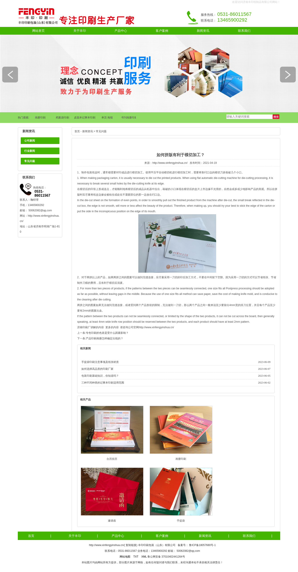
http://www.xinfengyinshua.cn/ (169, 162)
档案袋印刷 (63, 117)
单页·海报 (108, 117)
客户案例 (162, 30)
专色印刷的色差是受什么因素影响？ (107, 332)
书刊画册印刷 (130, 117)
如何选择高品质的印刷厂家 (97, 368)
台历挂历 (112, 458)
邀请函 (112, 520)
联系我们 (244, 30)
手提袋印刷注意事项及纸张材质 (100, 362)
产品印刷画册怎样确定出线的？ (104, 338)
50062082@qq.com (40, 210)
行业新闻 (29, 150)
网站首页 (38, 30)
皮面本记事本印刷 (85, 117)
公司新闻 (29, 140)
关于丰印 (79, 30)
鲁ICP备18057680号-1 (202, 545)
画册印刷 (41, 117)
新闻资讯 (203, 30)
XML (144, 556)
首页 (77, 131)
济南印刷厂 (84, 327)
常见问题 (29, 161)
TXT (135, 556)
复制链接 (131, 545)
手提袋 (181, 520)
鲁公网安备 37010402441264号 (166, 556)
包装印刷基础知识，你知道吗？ (100, 375)
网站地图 (125, 556)
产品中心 (121, 30)
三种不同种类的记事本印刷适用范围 (102, 382)
